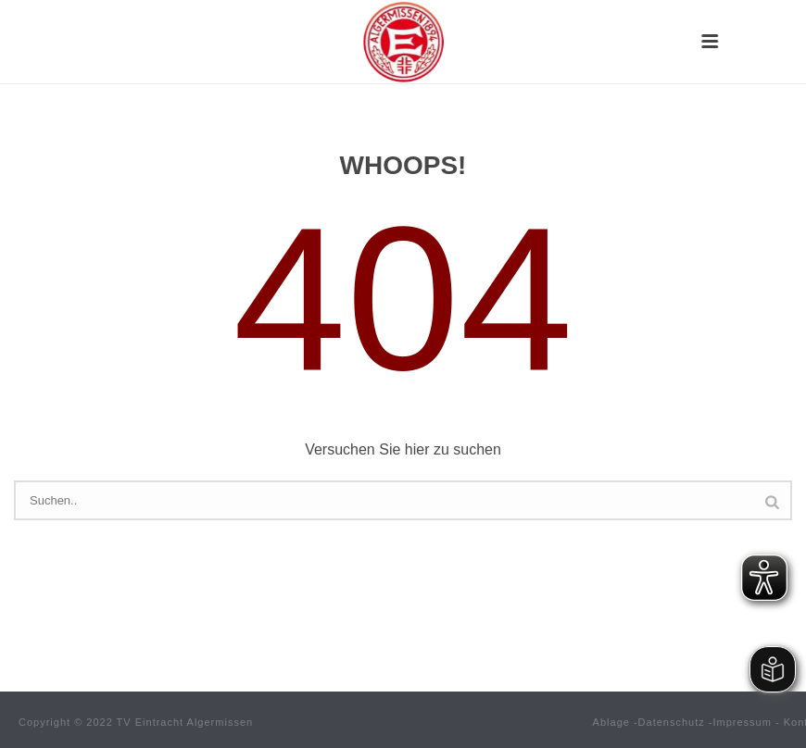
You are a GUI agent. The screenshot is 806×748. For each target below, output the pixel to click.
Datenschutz (671, 722)
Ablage (611, 722)
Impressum (742, 722)
